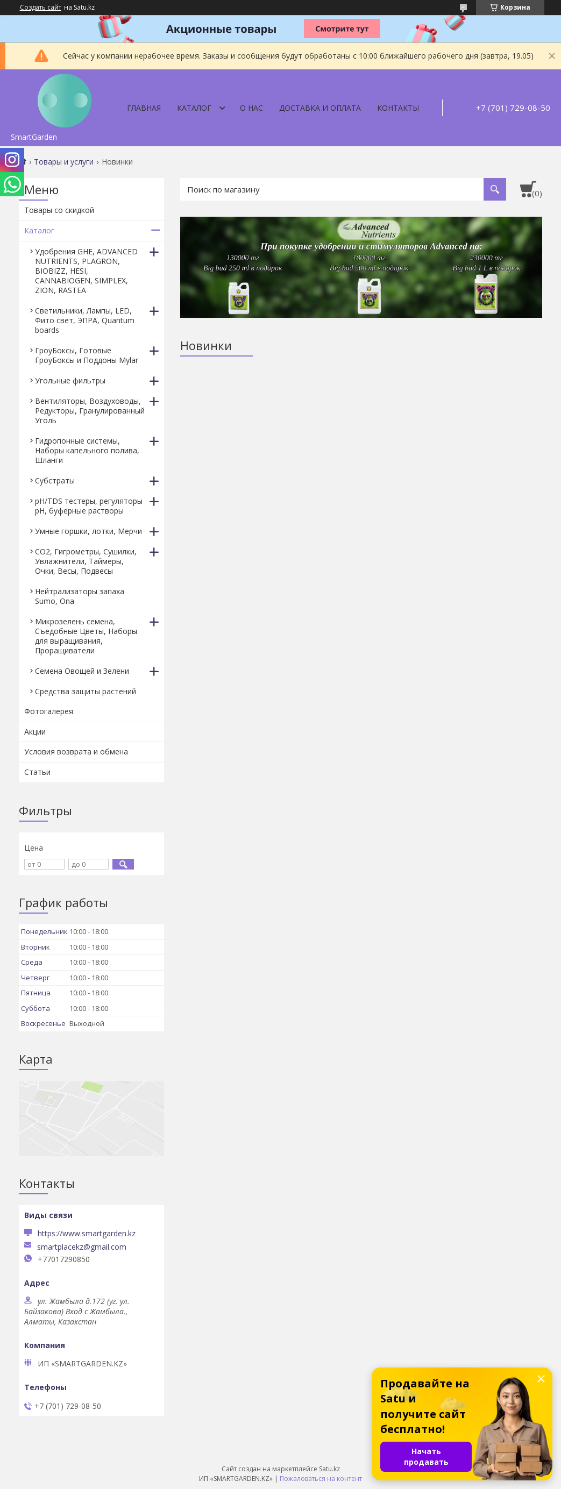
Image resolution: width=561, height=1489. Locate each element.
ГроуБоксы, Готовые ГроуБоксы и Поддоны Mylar (86, 355)
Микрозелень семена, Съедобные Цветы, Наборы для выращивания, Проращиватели (86, 636)
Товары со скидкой (59, 210)
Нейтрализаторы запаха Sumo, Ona (79, 596)
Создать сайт (40, 7)
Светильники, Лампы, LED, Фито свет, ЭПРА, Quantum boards (84, 320)
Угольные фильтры (70, 380)
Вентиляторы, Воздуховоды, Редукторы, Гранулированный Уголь (90, 410)
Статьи (37, 772)
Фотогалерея (48, 711)
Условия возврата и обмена (76, 751)
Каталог (194, 108)
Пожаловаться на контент (321, 1478)
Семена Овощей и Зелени (82, 671)
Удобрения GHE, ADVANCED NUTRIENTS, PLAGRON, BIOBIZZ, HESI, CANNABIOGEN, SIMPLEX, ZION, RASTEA (86, 270)
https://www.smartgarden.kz (87, 1233)
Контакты (398, 108)
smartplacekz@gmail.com (81, 1247)
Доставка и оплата (320, 108)
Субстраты (55, 480)
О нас (251, 108)
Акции (35, 731)
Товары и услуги (64, 162)
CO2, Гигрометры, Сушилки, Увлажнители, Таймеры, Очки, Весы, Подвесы (86, 561)
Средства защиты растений (85, 691)
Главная (144, 108)
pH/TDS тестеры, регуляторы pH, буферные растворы (89, 506)
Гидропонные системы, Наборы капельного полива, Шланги (87, 450)
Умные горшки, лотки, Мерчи (88, 531)
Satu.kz (329, 1468)
